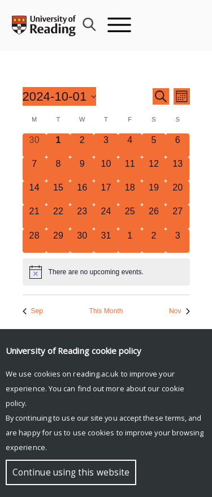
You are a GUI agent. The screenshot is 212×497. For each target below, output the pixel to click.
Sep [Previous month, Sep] (33, 311)
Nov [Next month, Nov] (179, 311)
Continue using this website (70, 472)
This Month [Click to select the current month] (106, 311)
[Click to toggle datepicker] (60, 96)
